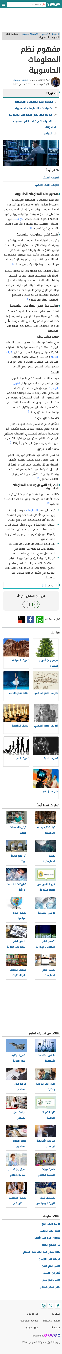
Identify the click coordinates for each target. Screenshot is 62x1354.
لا (26, 604)
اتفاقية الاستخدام (51, 1320)
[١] (31, 228)
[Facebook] (57, 1305)
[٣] (11, 442)
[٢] (12, 366)
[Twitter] (50, 1305)
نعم (36, 604)
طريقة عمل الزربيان (49, 1258)
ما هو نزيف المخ (50, 1223)
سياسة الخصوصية (29, 1320)
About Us (55, 1327)
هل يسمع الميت (51, 1244)
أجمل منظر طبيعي (50, 1286)
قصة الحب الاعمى (50, 1230)
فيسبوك (30, 619)
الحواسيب (18, 218)
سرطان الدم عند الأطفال (46, 1237)
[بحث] (43, 4)
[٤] (48, 503)
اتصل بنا (56, 1314)
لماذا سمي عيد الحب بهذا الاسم (41, 1251)
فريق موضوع (31, 1327)
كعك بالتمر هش (51, 1279)
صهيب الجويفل (20, 80)
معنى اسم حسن (50, 1265)
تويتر (21, 619)
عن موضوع (32, 1314)
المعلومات (32, 510)
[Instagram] (43, 1305)
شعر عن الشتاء (51, 1272)
